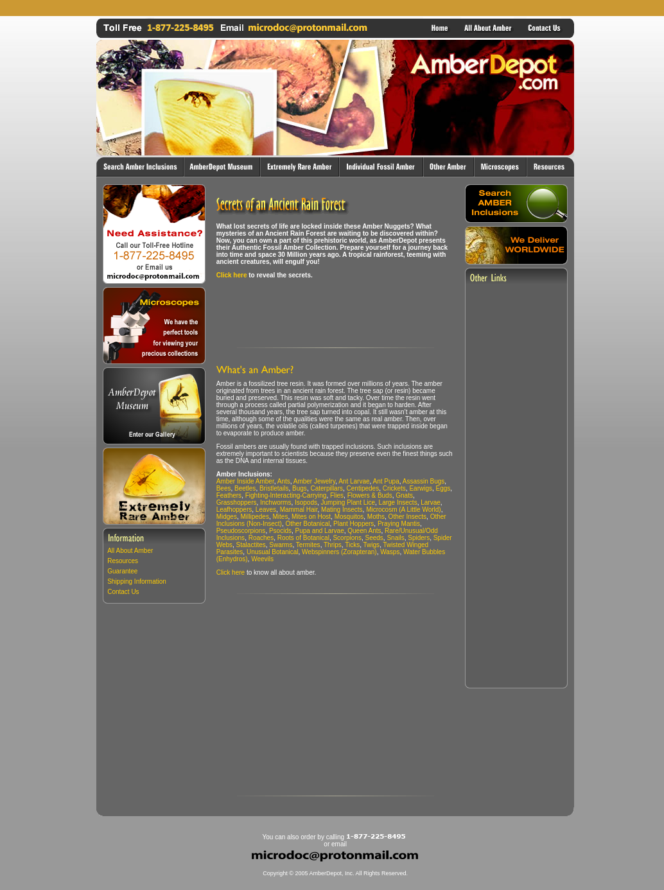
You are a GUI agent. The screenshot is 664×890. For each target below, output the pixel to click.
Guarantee (122, 571)
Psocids (280, 530)
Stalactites (251, 544)
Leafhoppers (234, 509)
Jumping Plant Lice (348, 502)
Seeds (374, 537)
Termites (308, 544)
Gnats (404, 495)
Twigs (371, 544)
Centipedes (363, 488)
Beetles (245, 488)
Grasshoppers (236, 502)
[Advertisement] (335, 8)
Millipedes (254, 516)
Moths (376, 516)
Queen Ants (364, 530)
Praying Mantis (399, 523)
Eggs (443, 488)
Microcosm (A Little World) (403, 509)
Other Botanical (307, 523)
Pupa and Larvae (319, 530)
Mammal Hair (299, 509)
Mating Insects (341, 509)
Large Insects (398, 502)
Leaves (266, 509)
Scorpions (347, 537)
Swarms (280, 544)
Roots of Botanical (303, 537)
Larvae (431, 502)
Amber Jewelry (314, 481)
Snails (395, 537)
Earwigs (420, 488)
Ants (283, 481)
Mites (280, 516)
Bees (223, 488)
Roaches (261, 537)
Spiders (419, 537)
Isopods (306, 502)
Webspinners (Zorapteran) (339, 551)
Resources (122, 560)
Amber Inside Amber (245, 481)
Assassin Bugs (424, 481)
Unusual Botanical (273, 551)
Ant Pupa (386, 481)
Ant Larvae (353, 481)
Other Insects (407, 516)
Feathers (228, 495)
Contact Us (123, 591)
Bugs (299, 488)
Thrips (333, 544)
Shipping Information (136, 581)
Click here (231, 275)
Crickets (394, 488)
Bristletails (274, 488)
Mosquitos (349, 516)
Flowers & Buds (369, 495)
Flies (337, 495)
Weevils (262, 559)
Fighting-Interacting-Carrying (286, 495)
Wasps (389, 551)
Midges (226, 516)
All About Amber (130, 550)
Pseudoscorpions (241, 530)
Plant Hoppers (353, 523)
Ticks (352, 544)
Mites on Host (311, 516)
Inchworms (275, 502)
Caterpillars (326, 488)
